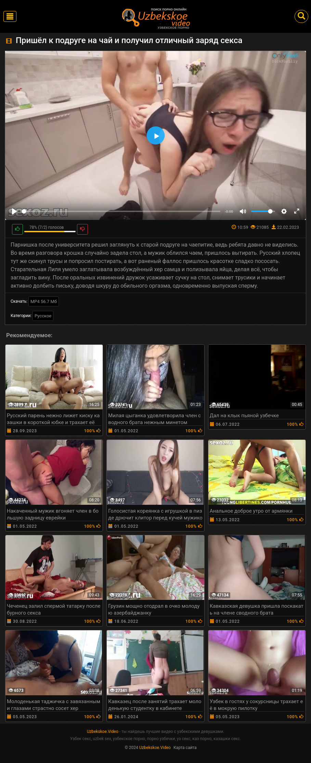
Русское (43, 315)
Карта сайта (185, 747)
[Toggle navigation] (9, 16)
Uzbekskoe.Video (102, 731)
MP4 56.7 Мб (43, 301)
